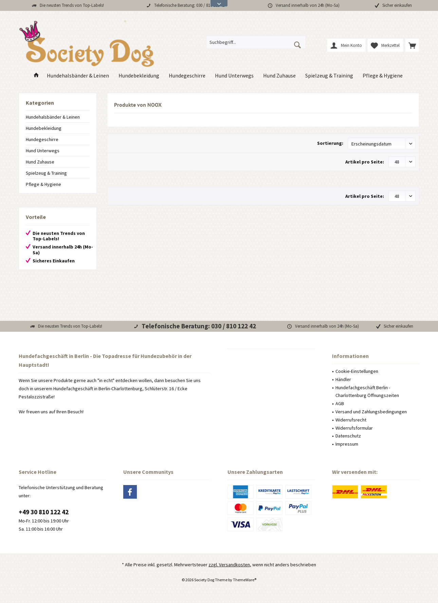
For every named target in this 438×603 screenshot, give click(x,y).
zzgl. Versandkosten (229, 565)
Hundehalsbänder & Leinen (53, 117)
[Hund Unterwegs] (234, 76)
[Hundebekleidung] (139, 76)
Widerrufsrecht (350, 420)
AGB (339, 403)
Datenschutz (348, 436)
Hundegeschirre (42, 139)
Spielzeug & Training (46, 173)
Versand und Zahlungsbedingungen (371, 412)
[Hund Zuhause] (279, 76)
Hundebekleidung (43, 128)
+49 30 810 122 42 (44, 512)
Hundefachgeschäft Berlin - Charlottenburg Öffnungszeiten (367, 391)
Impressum (346, 444)
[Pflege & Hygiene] (382, 76)
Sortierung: (330, 143)
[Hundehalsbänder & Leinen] (78, 76)
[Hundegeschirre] (187, 76)
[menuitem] (412, 45)
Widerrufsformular (354, 428)
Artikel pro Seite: (364, 162)
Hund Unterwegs (42, 151)
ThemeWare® (244, 579)
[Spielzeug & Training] (329, 76)
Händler (343, 379)
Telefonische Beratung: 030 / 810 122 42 (189, 5)
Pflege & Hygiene (43, 184)
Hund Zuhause (40, 162)
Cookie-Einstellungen (356, 371)
